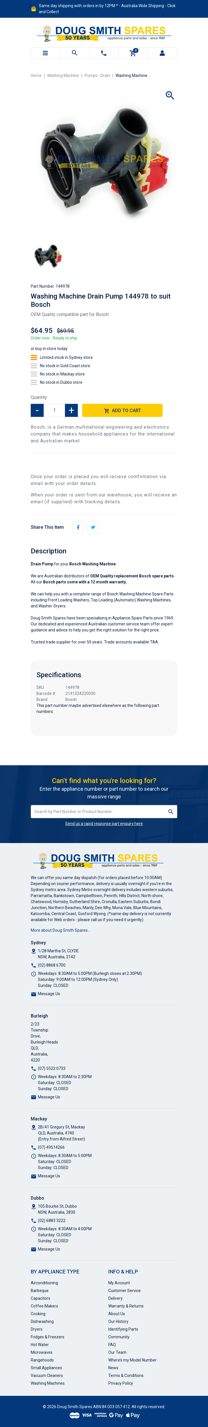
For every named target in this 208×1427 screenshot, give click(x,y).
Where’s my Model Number (132, 1360)
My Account (119, 1283)
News (113, 1368)
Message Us (49, 993)
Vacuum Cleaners (47, 1375)
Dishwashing (42, 1321)
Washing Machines (48, 1383)
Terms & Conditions (126, 1375)
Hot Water (40, 1344)
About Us (116, 1313)
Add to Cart (122, 411)
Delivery (115, 1298)
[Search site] (171, 811)
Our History (118, 1321)
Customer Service (124, 1290)
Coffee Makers (44, 1306)
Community (119, 1337)
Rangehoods (42, 1360)
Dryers (37, 1329)
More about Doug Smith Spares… (60, 930)
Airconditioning (44, 1283)
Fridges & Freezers (47, 1337)
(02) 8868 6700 (52, 965)
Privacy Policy (120, 1383)
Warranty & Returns (126, 1306)
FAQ (112, 1344)
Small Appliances (46, 1368)
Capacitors (40, 1298)
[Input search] (98, 811)
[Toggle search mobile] (74, 53)
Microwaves (42, 1352)
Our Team (117, 1352)
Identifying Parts (123, 1329)
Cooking (38, 1313)
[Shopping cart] (133, 53)
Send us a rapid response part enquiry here (104, 823)
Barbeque (40, 1290)
